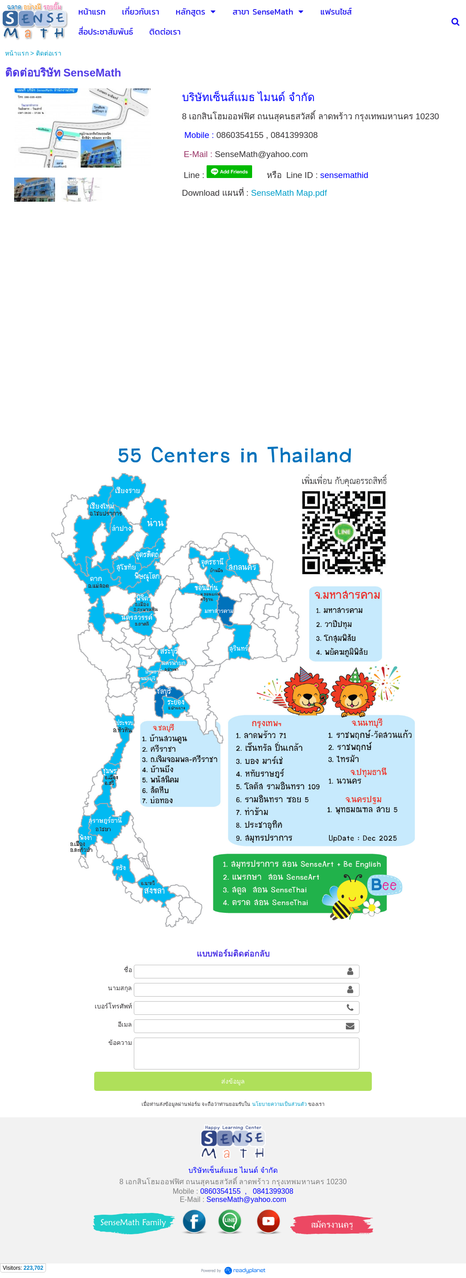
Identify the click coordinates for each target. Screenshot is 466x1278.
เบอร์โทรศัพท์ (113, 1006)
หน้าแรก (17, 53)
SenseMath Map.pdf (289, 193)
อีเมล (125, 1024)
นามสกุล (120, 988)
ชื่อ (128, 969)
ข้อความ (120, 1042)
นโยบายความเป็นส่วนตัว (279, 1104)
